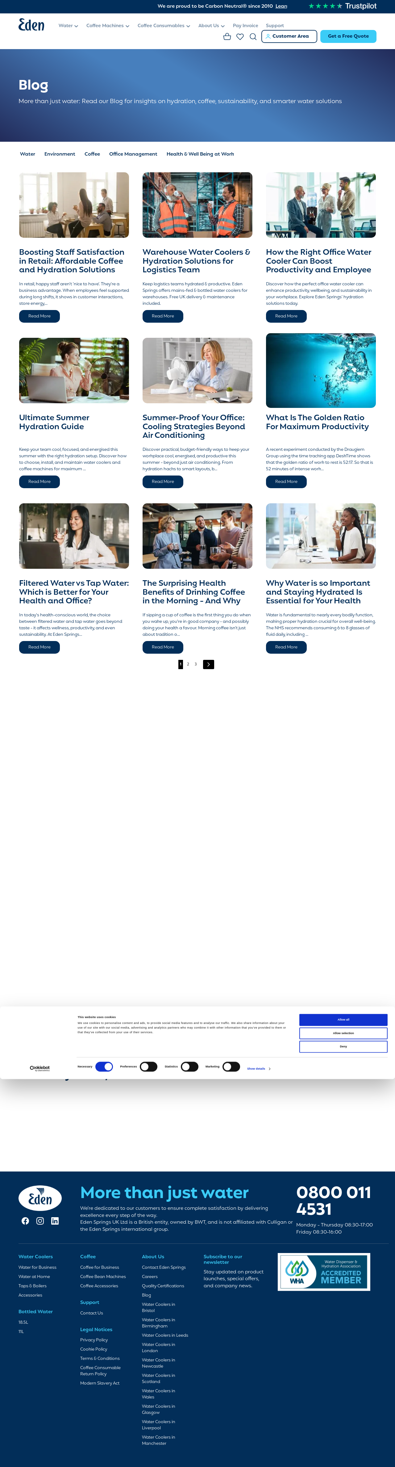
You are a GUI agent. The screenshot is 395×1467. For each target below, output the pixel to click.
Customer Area (290, 36)
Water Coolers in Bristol (158, 1307)
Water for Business (37, 1267)
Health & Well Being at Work (200, 151)
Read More (39, 313)
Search (253, 37)
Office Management (133, 151)
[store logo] (35, 25)
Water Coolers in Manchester (158, 1440)
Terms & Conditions (100, 1359)
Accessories (30, 1295)
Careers (150, 1277)
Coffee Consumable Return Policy (100, 1371)
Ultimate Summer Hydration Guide (54, 419)
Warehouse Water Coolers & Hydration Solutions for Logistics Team (196, 258)
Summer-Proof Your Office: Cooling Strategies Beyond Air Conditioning (194, 424)
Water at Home (34, 1277)
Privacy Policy (94, 1340)
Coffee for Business (99, 1267)
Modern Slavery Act (99, 1383)
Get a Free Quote (348, 36)
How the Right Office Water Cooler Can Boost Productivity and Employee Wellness (318, 262)
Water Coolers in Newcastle (158, 1363)
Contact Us (91, 1313)
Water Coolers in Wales (158, 1394)
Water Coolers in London (158, 1348)
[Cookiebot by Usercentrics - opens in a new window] (40, 1018)
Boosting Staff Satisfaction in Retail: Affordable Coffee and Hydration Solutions (71, 258)
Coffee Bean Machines (103, 1277)
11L (21, 1332)
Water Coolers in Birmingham (158, 1323)
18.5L (23, 1322)
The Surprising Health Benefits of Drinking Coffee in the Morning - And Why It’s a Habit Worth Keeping (194, 593)
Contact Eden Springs (164, 1267)
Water (27, 151)
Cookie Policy (93, 1349)
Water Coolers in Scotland (158, 1379)
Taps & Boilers (33, 1286)
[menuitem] (69, 26)
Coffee (92, 151)
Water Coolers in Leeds (165, 1335)
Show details (256, 1018)
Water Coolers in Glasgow (158, 1409)
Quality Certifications (163, 1286)
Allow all (343, 969)
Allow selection (343, 982)
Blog (146, 1295)
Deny (343, 996)
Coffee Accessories (99, 1286)
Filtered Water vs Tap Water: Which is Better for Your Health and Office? (74, 589)
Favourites (240, 37)
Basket (227, 37)
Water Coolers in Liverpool (158, 1425)
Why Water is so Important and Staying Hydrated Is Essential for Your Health (318, 589)
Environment (59, 151)
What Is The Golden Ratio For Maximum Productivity (317, 419)
